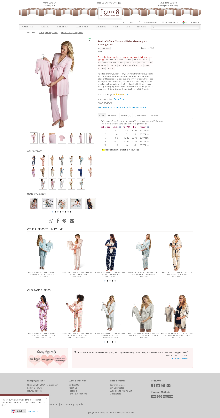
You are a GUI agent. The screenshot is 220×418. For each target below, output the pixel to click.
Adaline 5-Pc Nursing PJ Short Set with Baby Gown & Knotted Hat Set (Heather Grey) (143, 334)
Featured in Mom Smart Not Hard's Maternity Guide (122, 107)
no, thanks (33, 411)
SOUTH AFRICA (192, 22)
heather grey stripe (141, 60)
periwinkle (110, 69)
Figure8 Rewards (34, 390)
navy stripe (109, 60)
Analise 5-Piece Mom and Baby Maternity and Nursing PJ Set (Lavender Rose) (43, 334)
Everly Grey (105, 48)
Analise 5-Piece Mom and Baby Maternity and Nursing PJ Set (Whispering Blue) (43, 273)
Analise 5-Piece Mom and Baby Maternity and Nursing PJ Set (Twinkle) (177, 273)
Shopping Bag (171, 22)
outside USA (52, 385)
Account (130, 22)
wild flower (119, 60)
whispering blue (109, 63)
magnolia (129, 66)
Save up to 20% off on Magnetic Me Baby (168, 4)
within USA (40, 385)
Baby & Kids (82, 27)
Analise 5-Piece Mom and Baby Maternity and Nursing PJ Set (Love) (110, 334)
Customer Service (149, 22)
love (100, 63)
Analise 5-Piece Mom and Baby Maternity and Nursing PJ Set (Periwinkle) (143, 273)
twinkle (129, 60)
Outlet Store (115, 393)
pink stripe (138, 66)
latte (140, 63)
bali (144, 63)
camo (150, 63)
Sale (115, 27)
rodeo (146, 66)
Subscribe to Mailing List (121, 390)
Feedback (73, 390)
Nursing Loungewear (48, 32)
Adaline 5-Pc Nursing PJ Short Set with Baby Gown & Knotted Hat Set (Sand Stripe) (176, 334)
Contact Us (74, 385)
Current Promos (117, 385)
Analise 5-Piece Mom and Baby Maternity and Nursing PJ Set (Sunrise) (77, 273)
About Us (73, 388)
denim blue (112, 66)
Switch (18, 411)
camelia (121, 66)
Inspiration (141, 27)
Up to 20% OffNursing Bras (49, 4)
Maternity (27, 27)
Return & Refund (34, 388)
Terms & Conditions (78, 393)
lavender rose (131, 63)
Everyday (101, 27)
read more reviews (180, 358)
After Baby (63, 27)
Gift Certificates (117, 388)
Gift (128, 27)
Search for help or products (73, 404)
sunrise (121, 63)
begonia (101, 69)
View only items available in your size (122, 149)
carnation (102, 66)
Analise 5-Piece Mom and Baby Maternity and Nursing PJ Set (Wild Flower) (77, 334)
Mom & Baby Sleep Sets (72, 32)
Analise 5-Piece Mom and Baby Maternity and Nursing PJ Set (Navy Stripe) (110, 273)
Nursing (45, 27)
